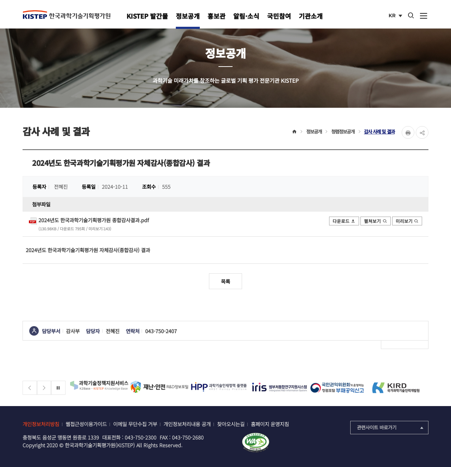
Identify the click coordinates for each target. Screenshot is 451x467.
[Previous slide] (30, 388)
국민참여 (279, 15)
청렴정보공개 (343, 131)
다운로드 (344, 221)
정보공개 (188, 15)
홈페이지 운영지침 (270, 424)
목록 (225, 281)
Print (408, 132)
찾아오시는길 (231, 424)
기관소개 (311, 15)
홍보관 (217, 15)
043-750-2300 (140, 437)
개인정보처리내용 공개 (187, 424)
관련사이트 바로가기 (391, 427)
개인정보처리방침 (41, 424)
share (422, 132)
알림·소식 (246, 15)
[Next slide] (44, 388)
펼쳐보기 (375, 221)
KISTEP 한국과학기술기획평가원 (67, 14)
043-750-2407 (161, 331)
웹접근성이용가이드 (86, 424)
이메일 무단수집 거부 (135, 424)
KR (396, 16)
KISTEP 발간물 (147, 15)
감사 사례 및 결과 (379, 131)
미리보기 (407, 221)
